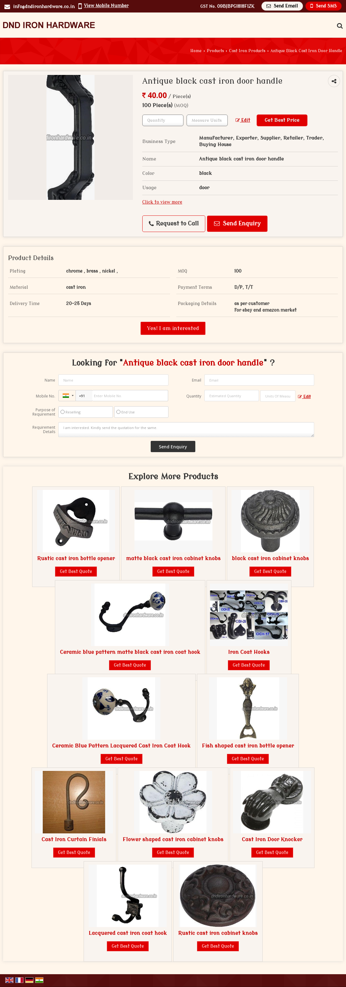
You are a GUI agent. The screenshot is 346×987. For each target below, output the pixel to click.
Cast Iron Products (247, 51)
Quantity (193, 396)
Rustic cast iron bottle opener (76, 558)
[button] (106, 5)
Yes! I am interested (173, 328)
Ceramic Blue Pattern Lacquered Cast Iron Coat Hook (121, 746)
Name (50, 380)
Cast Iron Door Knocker (272, 839)
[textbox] (207, 120)
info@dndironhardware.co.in (44, 6)
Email (196, 380)
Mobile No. (45, 396)
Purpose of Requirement (43, 412)
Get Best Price (282, 120)
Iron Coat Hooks (249, 652)
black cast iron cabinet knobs (270, 558)
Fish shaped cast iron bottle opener (248, 746)
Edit (243, 120)
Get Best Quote (76, 571)
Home (196, 51)
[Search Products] (339, 26)
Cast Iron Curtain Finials (73, 839)
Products (215, 51)
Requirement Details (43, 429)
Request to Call (174, 223)
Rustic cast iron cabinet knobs (218, 933)
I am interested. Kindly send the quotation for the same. (186, 429)
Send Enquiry (237, 223)
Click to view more (162, 202)
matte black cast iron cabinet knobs (173, 558)
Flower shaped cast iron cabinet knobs (173, 839)
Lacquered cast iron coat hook (128, 933)
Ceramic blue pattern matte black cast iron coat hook (130, 652)
